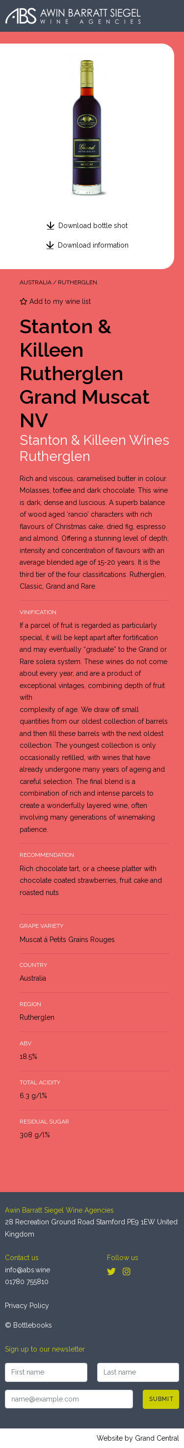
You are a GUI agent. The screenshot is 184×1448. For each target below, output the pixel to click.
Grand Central (157, 1438)
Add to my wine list (55, 301)
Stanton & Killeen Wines (94, 440)
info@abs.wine (27, 1270)
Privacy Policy (27, 1306)
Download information (93, 245)
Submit (161, 1399)
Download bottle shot (93, 226)
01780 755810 (27, 1282)
